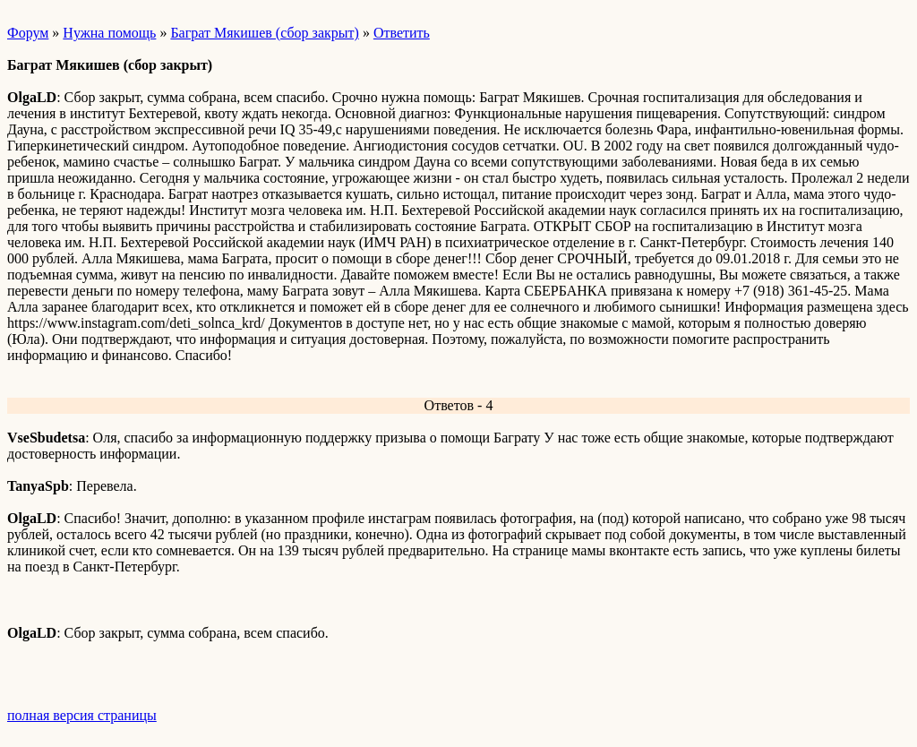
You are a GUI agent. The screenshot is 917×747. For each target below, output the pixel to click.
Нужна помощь (109, 32)
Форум (27, 32)
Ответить (401, 32)
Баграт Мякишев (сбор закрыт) (264, 32)
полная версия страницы (82, 715)
